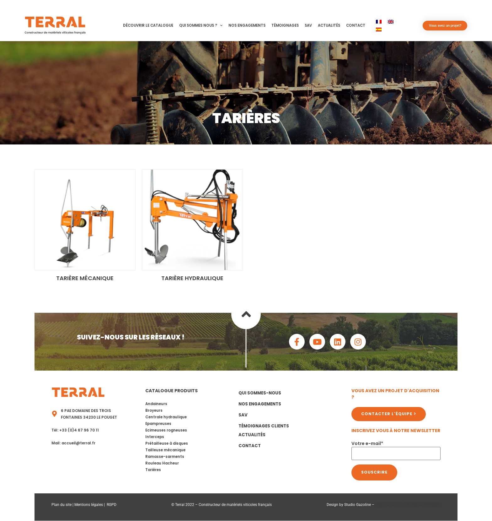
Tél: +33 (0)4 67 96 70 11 (75, 430)
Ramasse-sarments (164, 456)
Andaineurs (156, 403)
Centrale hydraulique (166, 417)
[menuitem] (379, 21)
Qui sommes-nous (259, 393)
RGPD (111, 504)
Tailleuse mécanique (165, 450)
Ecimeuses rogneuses (166, 430)
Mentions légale (87, 504)
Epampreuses (158, 423)
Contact (355, 25)
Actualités (329, 25)
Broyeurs (154, 410)
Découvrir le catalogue (148, 25)
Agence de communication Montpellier (408, 504)
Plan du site (61, 504)
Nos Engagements (246, 25)
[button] (101, 25)
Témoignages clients (263, 426)
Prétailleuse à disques (166, 443)
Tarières (153, 469)
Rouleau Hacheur (162, 463)
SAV (308, 25)
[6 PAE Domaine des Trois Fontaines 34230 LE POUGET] (54, 414)
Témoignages (285, 25)
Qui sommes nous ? (200, 25)
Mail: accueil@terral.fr (73, 443)
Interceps (154, 436)
